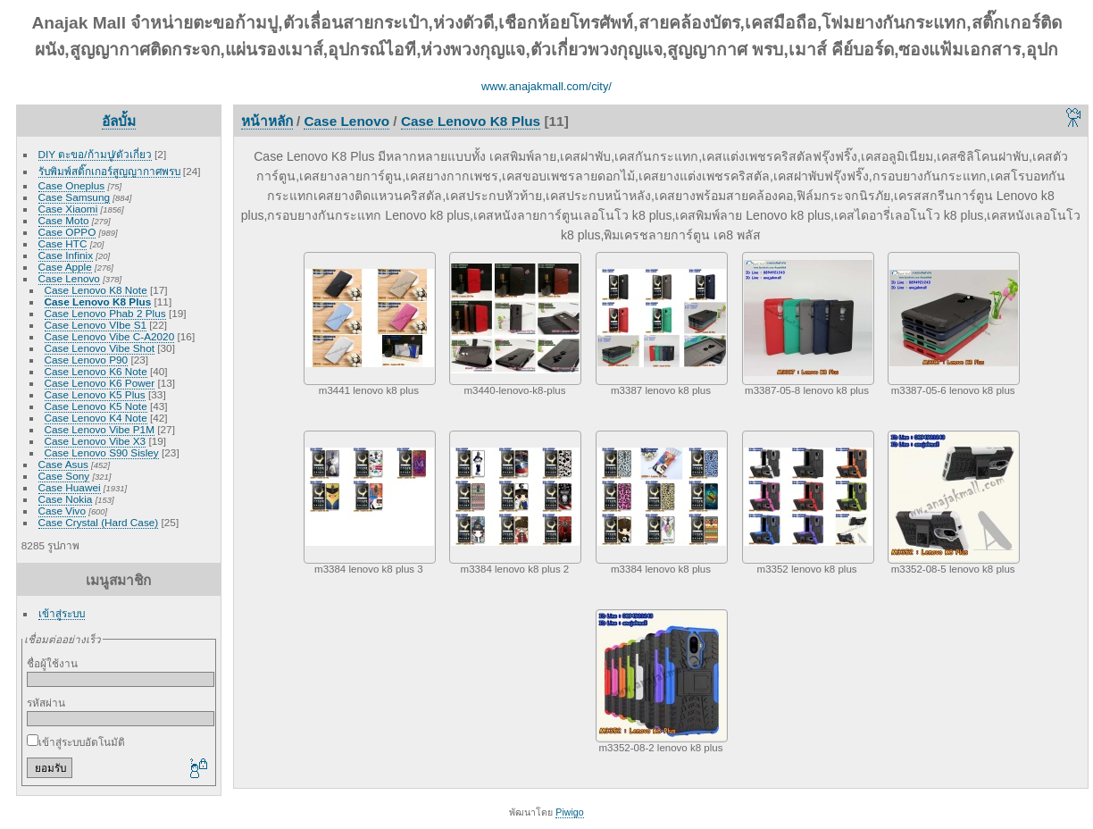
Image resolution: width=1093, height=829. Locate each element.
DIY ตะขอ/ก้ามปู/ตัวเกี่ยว (95, 154)
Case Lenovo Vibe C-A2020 (110, 336)
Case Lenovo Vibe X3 (95, 441)
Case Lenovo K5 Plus (95, 394)
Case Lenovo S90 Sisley (102, 452)
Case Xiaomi (68, 208)
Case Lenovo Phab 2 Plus (105, 313)
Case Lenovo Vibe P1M (99, 429)
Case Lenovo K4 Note (96, 417)
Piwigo (569, 812)
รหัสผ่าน (46, 702)
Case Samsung (74, 197)
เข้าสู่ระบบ (61, 613)
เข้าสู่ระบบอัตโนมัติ (76, 742)
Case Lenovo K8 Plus (98, 301)
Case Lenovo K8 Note (96, 290)
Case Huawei (69, 487)
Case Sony (64, 475)
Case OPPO (67, 232)
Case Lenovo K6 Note (96, 371)
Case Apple (65, 266)
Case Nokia (65, 499)
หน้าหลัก (267, 121)
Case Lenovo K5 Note (96, 406)
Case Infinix (65, 255)
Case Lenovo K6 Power (100, 383)
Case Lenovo (69, 278)
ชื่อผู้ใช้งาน (52, 663)
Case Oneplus (71, 185)
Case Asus (63, 464)
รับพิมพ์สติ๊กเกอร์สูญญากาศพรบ (109, 171)
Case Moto (63, 220)
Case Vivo (62, 510)
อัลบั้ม (119, 121)
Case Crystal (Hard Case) (98, 522)
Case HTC (63, 243)
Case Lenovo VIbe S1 (95, 325)
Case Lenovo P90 (87, 359)
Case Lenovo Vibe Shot (99, 348)
